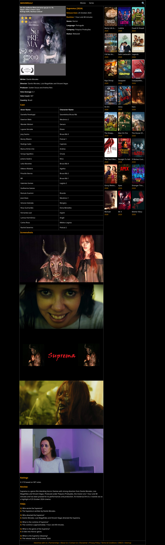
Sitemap (128, 543)
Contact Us (73, 543)
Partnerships (54, 543)
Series (91, 3)
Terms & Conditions (109, 543)
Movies (83, 3)
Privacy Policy (94, 543)
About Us (64, 543)
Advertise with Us (40, 543)
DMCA (120, 543)
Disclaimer (83, 543)
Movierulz (26, 3)
